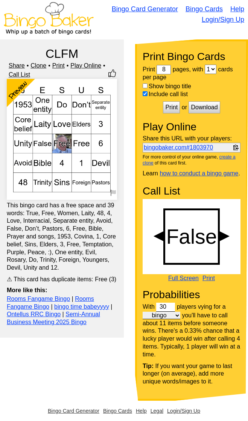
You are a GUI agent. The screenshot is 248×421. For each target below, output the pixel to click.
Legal (157, 410)
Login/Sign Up (223, 19)
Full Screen (183, 278)
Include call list (165, 94)
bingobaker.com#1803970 (178, 147)
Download (204, 107)
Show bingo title (167, 86)
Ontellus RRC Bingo (34, 314)
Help (237, 9)
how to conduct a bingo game (199, 173)
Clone (38, 65)
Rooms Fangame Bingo (38, 299)
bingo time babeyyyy (81, 306)
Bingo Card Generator (145, 9)
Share (17, 65)
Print (58, 65)
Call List (19, 74)
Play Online (85, 65)
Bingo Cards (204, 9)
